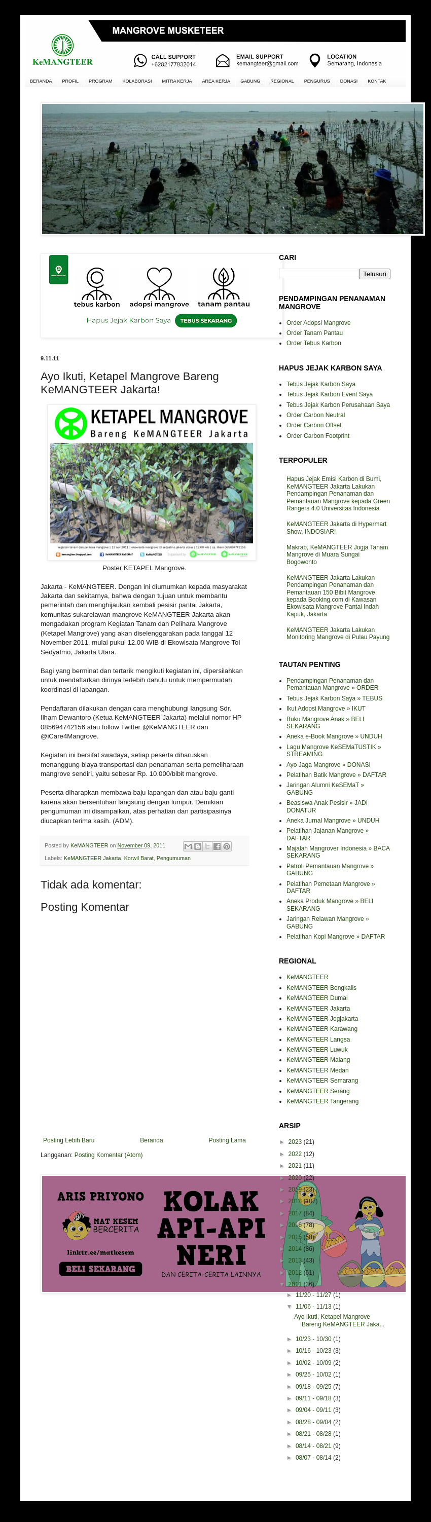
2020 (296, 1177)
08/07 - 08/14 (314, 1457)
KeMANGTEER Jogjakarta (322, 1018)
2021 (296, 1165)
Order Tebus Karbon (313, 343)
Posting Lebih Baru (68, 1140)
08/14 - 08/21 (314, 1446)
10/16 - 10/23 (314, 1350)
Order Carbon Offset (314, 425)
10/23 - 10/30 (314, 1339)
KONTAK (377, 81)
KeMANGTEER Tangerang (322, 1101)
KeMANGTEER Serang (318, 1091)
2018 (296, 1201)
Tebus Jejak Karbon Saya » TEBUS (334, 698)
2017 (296, 1213)
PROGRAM (101, 81)
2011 (296, 1284)
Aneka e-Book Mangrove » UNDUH (334, 736)
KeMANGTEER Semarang (322, 1080)
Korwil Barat (139, 858)
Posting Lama (227, 1140)
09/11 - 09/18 (314, 1398)
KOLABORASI (137, 81)
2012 (296, 1272)
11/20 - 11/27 (314, 1294)
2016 (296, 1225)
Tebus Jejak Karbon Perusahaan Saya (338, 405)
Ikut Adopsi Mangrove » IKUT (326, 708)
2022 (296, 1154)
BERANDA (41, 81)
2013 (296, 1260)
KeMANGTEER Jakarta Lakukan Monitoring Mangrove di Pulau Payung (337, 633)
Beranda (151, 1140)
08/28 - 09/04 (314, 1422)
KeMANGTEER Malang (318, 1059)
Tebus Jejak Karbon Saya (320, 384)
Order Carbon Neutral (315, 415)
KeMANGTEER (307, 977)
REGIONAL (282, 81)
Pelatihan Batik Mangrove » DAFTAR (336, 774)
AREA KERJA (216, 81)
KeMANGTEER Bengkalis (321, 987)
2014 (296, 1248)
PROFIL (70, 81)
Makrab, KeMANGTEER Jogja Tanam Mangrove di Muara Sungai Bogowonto (337, 555)
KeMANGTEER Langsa (318, 1039)
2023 (296, 1141)
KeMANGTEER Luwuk (317, 1049)
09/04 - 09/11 (314, 1410)
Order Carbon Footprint (317, 435)
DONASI (349, 81)
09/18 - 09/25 (314, 1386)
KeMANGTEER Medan (317, 1070)
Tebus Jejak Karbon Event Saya (329, 394)
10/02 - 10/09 (314, 1362)
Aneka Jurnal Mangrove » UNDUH (332, 820)
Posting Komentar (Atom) (109, 1155)
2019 (296, 1189)
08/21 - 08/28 (314, 1433)
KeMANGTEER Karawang (321, 1028)
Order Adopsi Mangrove (318, 322)
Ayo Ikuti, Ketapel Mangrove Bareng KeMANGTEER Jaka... (339, 1320)
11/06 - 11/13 (314, 1306)
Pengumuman (174, 858)
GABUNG (250, 81)
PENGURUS (317, 81)
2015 (296, 1237)
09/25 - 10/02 (314, 1374)
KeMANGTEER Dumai (317, 997)
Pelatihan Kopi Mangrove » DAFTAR (335, 936)
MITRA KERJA (177, 81)
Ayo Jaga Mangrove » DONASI (328, 764)
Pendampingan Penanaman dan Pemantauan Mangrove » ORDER (332, 684)
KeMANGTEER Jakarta (92, 858)
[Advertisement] (144, 1337)
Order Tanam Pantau (314, 333)
